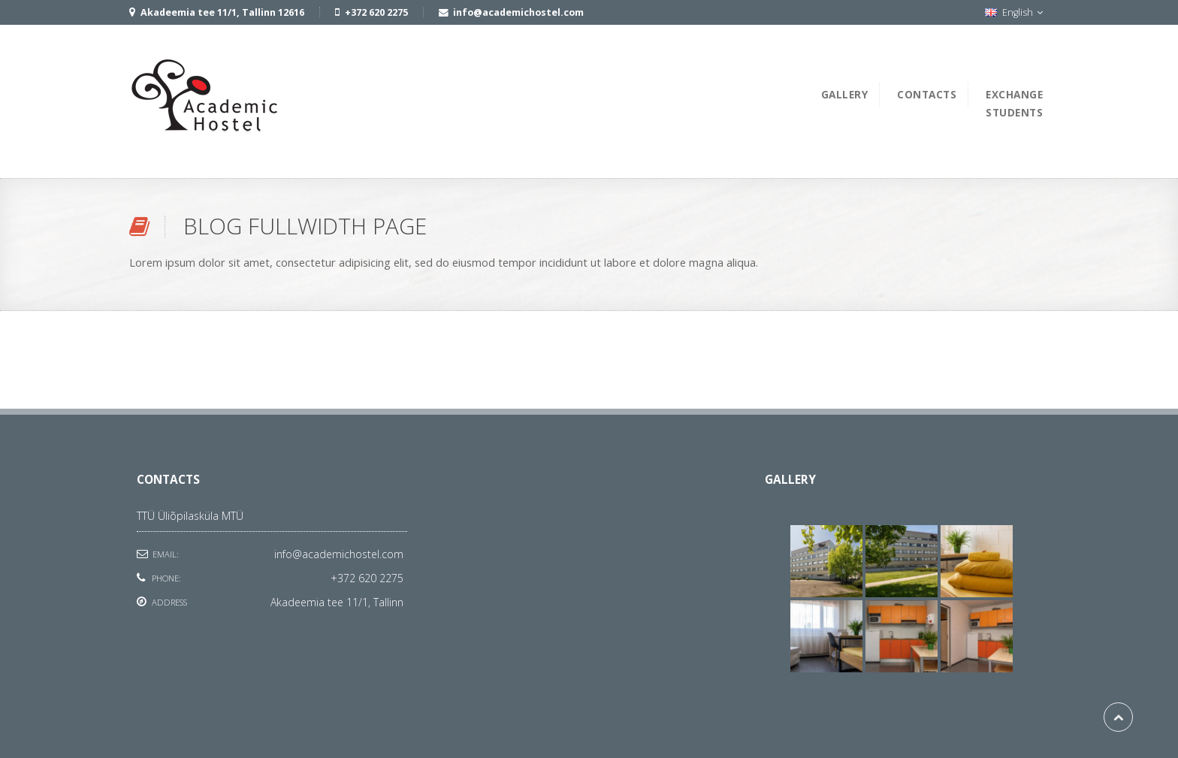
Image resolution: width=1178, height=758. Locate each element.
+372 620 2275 (367, 578)
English (1014, 12)
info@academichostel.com (338, 554)
